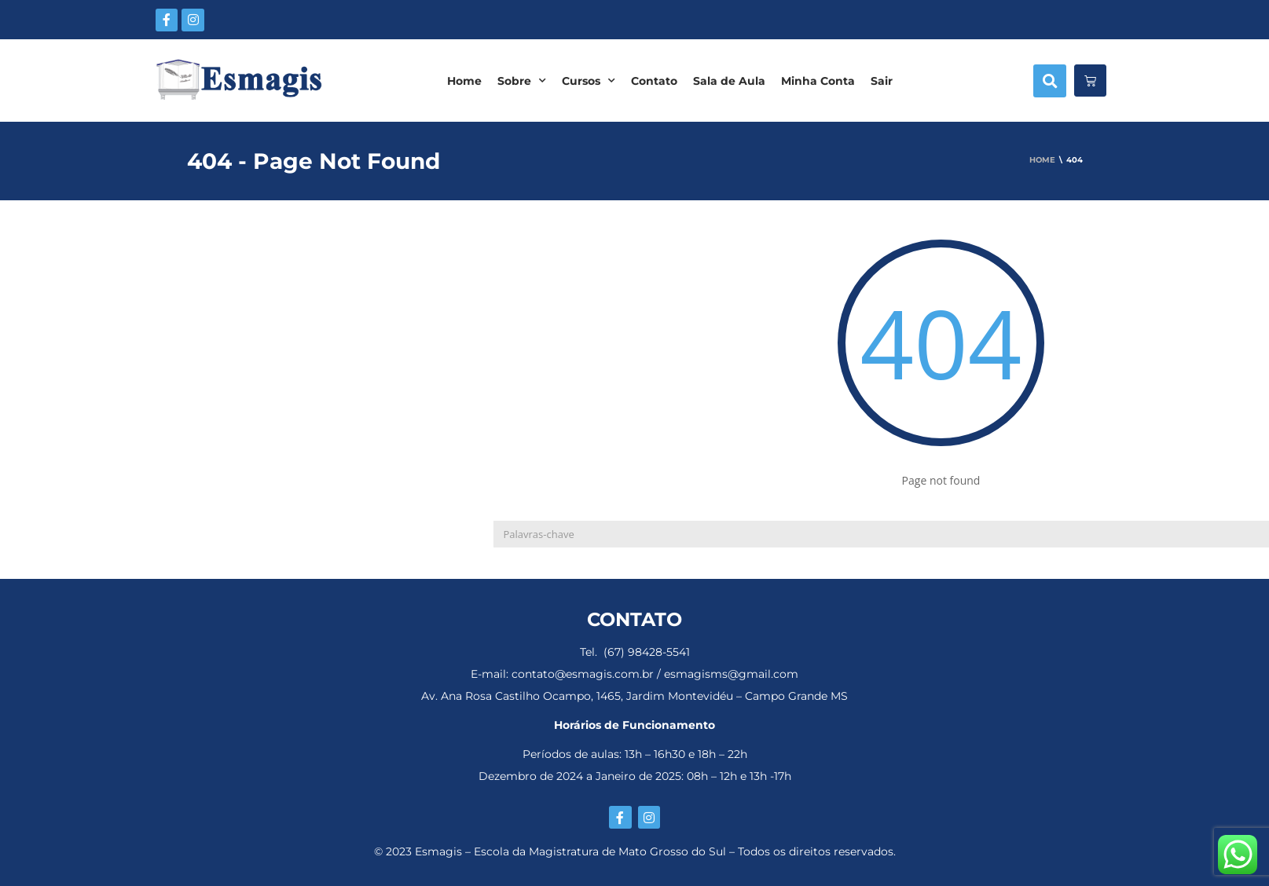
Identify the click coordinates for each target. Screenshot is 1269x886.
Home (464, 81)
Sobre (521, 81)
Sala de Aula (729, 81)
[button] (1049, 80)
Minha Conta (818, 81)
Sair (882, 81)
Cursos (588, 81)
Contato (654, 81)
